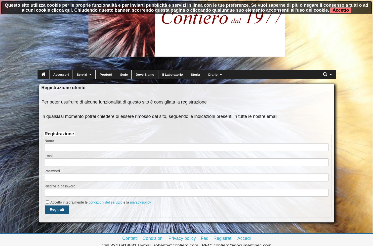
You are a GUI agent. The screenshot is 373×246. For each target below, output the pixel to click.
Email (49, 156)
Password (52, 171)
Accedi (244, 238)
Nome (49, 140)
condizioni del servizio (106, 202)
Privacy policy (182, 238)
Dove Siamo (145, 74)
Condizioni (153, 238)
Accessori (61, 74)
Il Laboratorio (172, 74)
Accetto (340, 10)
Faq (204, 238)
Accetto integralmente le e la (98, 202)
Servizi (82, 74)
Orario (213, 74)
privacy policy (140, 202)
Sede (124, 74)
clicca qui (61, 10)
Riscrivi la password (60, 186)
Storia (195, 74)
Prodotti (106, 74)
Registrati (222, 238)
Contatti (130, 238)
